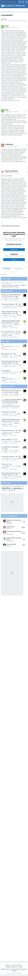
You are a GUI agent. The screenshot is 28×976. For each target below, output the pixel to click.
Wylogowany (5, 286)
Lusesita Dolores (8, 378)
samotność (4, 490)
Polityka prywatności (17, 965)
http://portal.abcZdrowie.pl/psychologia (10, 225)
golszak (6, 413)
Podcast (4, 377)
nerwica (6, 488)
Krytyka (4, 464)
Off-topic (17, 298)
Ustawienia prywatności (11, 967)
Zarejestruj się (14, 249)
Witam (3, 348)
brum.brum (7, 285)
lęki (23, 488)
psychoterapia (17, 486)
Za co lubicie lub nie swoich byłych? (10, 447)
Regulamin (7, 965)
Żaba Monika (11, 286)
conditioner (23, 285)
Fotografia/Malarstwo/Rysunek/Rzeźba (11, 406)
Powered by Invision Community (14, 973)
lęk (11, 488)
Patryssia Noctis (8, 346)
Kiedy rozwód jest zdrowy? (8, 331)
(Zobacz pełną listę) (6, 283)
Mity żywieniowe (6, 353)
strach (22, 486)
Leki (21, 371)
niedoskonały (9, 144)
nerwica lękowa (11, 490)
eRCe (3, 285)
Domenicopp (7, 371)
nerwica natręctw (6, 486)
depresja (17, 488)
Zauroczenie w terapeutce (8, 304)
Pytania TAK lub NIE (11, 544)
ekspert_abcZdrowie (11, 171)
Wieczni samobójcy (6, 439)
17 (16, 296)
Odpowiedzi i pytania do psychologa (17, 20)
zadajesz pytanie (10, 526)
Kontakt (20, 967)
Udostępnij (7, 268)
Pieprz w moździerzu (15, 285)
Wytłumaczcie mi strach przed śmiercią (11, 294)
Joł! (2, 345)
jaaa (10, 528)
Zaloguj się (14, 259)
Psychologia (20, 306)
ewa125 (11, 540)
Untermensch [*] (6, 412)
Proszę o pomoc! (6, 370)
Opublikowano (12, 27)
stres (12, 486)
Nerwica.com (20, 5)
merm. (5, 19)
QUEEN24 (7, 466)
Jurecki (11, 534)
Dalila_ (6, 298)
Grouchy (17, 286)
